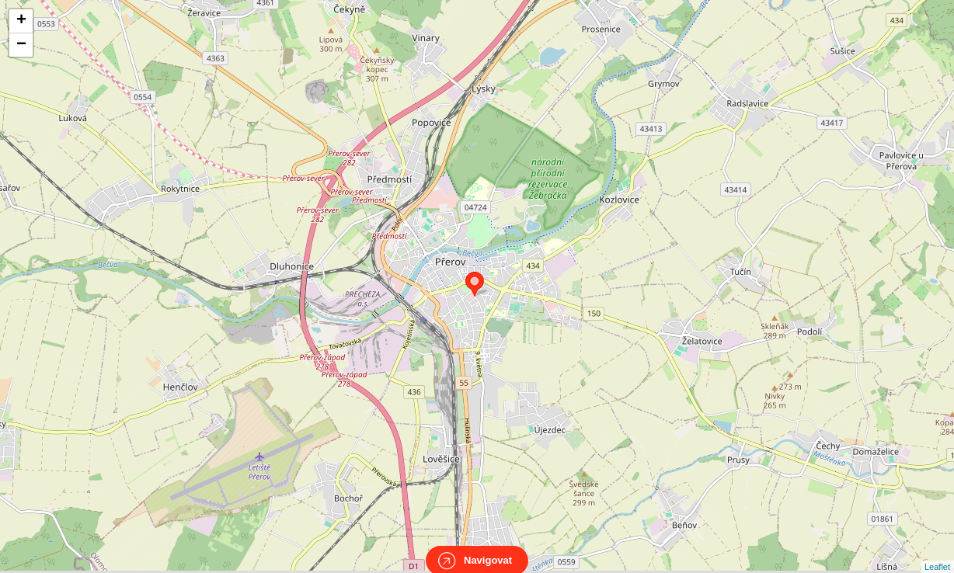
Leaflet (937, 552)
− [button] (21, 45)
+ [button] (21, 21)
